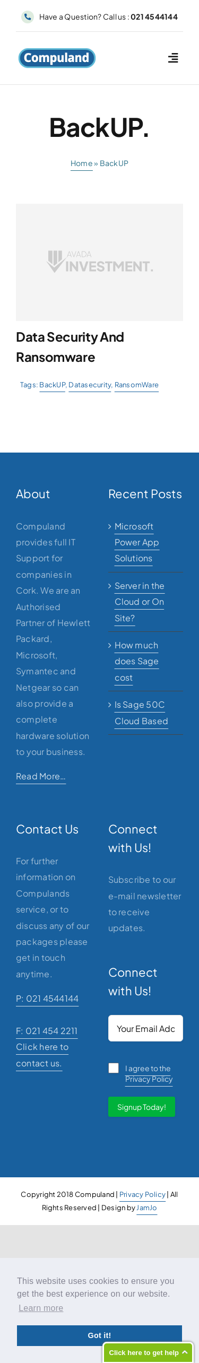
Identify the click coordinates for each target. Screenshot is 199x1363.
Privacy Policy (142, 1194)
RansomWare (137, 384)
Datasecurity (89, 384)
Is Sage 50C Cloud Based (142, 712)
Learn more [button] (41, 1308)
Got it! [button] (99, 1335)
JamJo (146, 1207)
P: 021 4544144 (47, 998)
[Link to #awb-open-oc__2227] (173, 58)
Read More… (41, 776)
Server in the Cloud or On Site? (140, 601)
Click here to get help (144, 1353)
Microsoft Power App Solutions (137, 542)
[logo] (57, 51)
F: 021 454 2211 (47, 1030)
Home (82, 163)
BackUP (52, 384)
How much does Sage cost (137, 661)
